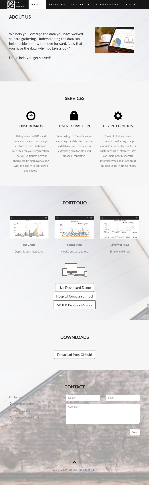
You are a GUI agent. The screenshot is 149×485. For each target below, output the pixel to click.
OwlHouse (15, 4)
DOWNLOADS (107, 4)
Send (135, 432)
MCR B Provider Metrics (74, 305)
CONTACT (132, 4)
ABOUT (37, 4)
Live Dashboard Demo (74, 287)
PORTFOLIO (81, 4)
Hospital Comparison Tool (74, 296)
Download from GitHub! (74, 355)
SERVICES (57, 4)
